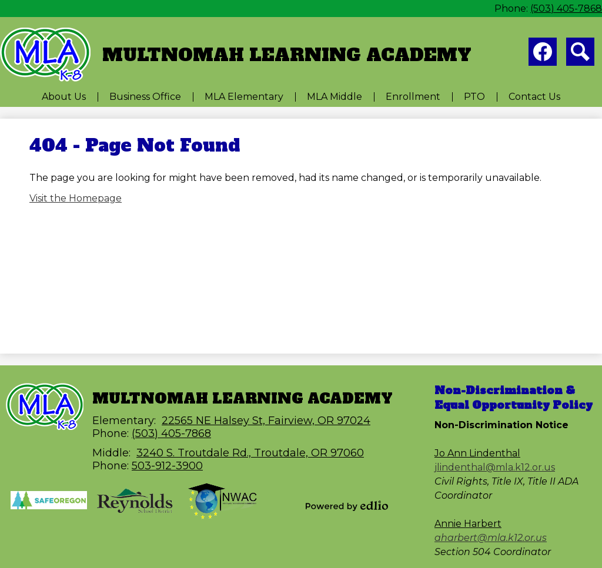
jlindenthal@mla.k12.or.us (494, 467)
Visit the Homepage (75, 198)
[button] (64, 96)
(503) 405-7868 (566, 8)
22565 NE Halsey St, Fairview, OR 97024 (266, 420)
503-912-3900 (167, 465)
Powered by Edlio (347, 506)
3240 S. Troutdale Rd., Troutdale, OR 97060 (250, 452)
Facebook (543, 54)
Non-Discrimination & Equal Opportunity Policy (513, 397)
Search (580, 54)
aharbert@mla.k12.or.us (490, 537)
